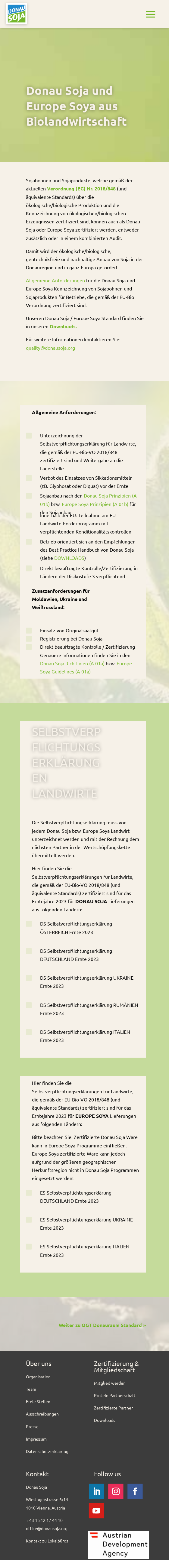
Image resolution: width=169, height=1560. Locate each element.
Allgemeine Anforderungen (55, 280)
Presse (32, 1426)
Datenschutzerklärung (47, 1451)
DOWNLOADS (69, 558)
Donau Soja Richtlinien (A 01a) (72, 663)
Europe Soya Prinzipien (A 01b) (95, 504)
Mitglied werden (110, 1383)
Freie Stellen (38, 1401)
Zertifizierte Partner (113, 1407)
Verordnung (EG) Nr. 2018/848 (81, 188)
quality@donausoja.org (50, 348)
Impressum (36, 1439)
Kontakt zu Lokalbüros (47, 1540)
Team (31, 1389)
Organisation (38, 1376)
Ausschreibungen (42, 1413)
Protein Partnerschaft (115, 1395)
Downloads (104, 1420)
